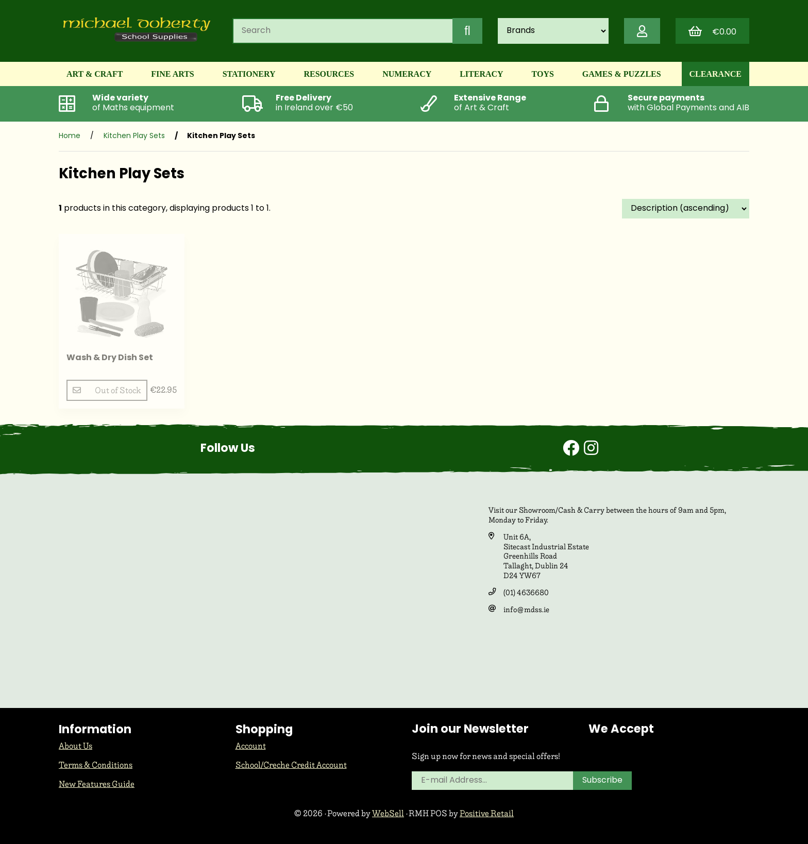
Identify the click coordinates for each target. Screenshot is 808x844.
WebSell (388, 813)
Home (69, 136)
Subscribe (602, 781)
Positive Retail (487, 813)
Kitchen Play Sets (134, 136)
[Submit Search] (467, 31)
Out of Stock (107, 390)
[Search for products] (342, 31)
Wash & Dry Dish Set (109, 358)
